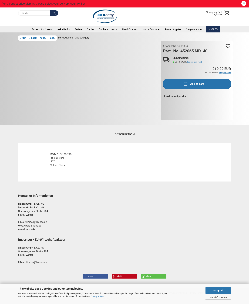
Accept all (218, 290)
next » (43, 37)
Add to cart (193, 83)
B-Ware (78, 29)
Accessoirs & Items (42, 29)
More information (218, 297)
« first (23, 37)
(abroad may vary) (194, 62)
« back (33, 37)
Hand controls (130, 29)
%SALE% (213, 29)
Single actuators (195, 29)
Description (124, 134)
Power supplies (173, 29)
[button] (95, 276)
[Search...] (54, 13)
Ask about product (176, 96)
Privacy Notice (97, 296)
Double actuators (108, 29)
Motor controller (151, 29)
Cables (90, 29)
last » (53, 37)
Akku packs (63, 29)
